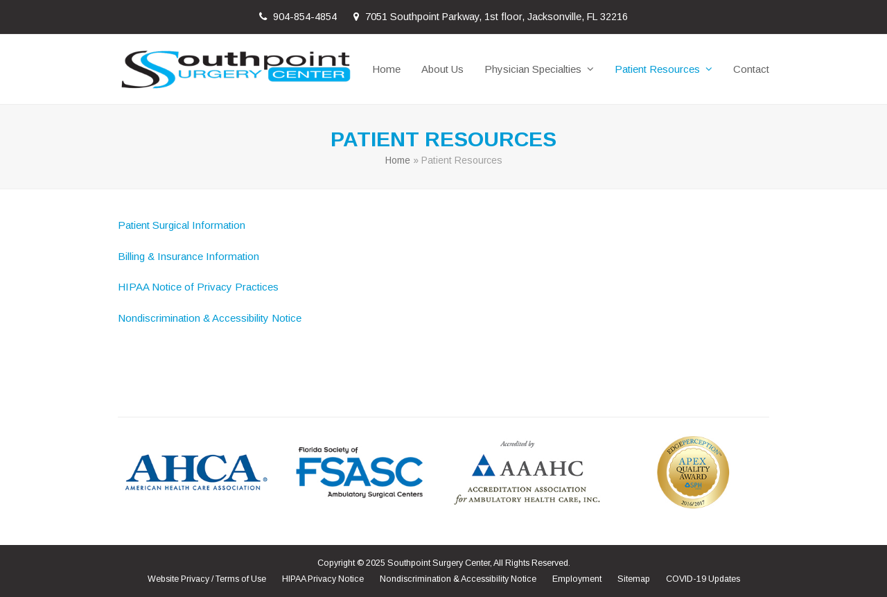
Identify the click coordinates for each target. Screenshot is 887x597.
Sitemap (633, 579)
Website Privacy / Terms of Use (207, 579)
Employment (576, 579)
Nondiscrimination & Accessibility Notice (209, 318)
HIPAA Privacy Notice (323, 579)
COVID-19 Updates (703, 579)
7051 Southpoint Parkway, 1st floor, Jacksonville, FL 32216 (496, 16)
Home (397, 160)
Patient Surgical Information (181, 225)
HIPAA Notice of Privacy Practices (198, 287)
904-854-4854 (305, 16)
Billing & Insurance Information (188, 256)
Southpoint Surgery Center (438, 563)
